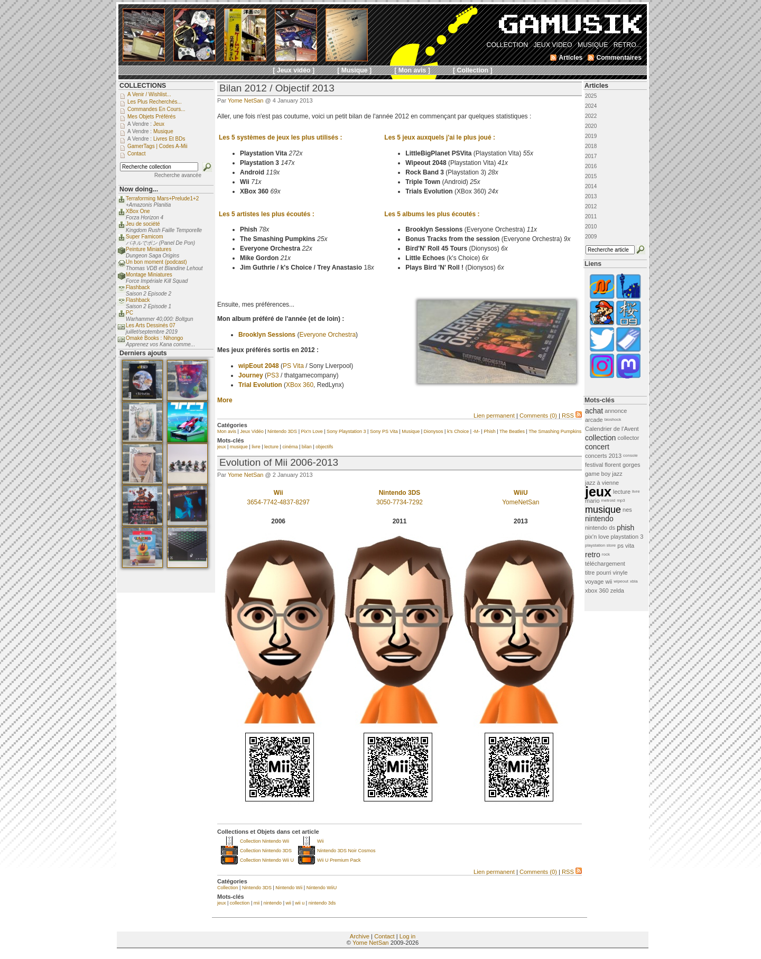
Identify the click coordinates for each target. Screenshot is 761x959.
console (630, 455)
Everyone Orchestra (327, 334)
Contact (384, 936)
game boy (597, 474)
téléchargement (605, 563)
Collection (227, 887)
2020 (591, 126)
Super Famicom (144, 236)
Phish (490, 431)
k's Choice (458, 431)
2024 (591, 106)
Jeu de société (143, 224)
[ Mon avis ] (412, 70)
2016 (591, 166)
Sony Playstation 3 (346, 431)
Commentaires (619, 57)
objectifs (324, 446)
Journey (250, 375)
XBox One (138, 211)
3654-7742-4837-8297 (278, 502)
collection (240, 903)
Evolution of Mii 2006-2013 (278, 462)
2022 (591, 116)
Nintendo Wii (288, 887)
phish (625, 527)
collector (628, 438)
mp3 (621, 500)
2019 (591, 136)
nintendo (273, 903)
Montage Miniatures (149, 275)
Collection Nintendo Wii (264, 841)
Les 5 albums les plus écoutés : (431, 214)
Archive (359, 936)
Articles (596, 85)
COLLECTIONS (142, 85)
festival (594, 465)
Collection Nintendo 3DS (266, 850)
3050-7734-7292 (399, 502)
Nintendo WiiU (322, 887)
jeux (221, 446)
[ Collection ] (473, 70)
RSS (572, 415)
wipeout (621, 581)
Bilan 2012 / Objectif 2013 (277, 88)
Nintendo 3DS (282, 431)
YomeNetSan (520, 502)
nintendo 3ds (322, 903)
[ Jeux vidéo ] (293, 70)
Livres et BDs (169, 139)
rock (606, 554)
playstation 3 (627, 536)
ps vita (625, 545)
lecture (271, 446)
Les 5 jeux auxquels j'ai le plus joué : (439, 137)
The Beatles (512, 431)
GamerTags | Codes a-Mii (157, 146)
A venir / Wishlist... (149, 94)
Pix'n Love (311, 431)
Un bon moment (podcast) (156, 262)
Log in (407, 936)
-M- (476, 431)
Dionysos (433, 431)
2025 (591, 96)
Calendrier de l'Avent (612, 429)
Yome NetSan (245, 100)
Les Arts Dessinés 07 (150, 325)
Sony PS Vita (384, 431)
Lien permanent (494, 415)
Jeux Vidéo (251, 431)
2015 (591, 176)
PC (129, 313)
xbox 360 (597, 590)
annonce (616, 411)
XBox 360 (299, 385)
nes (627, 509)
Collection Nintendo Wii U (267, 860)
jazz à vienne (602, 483)
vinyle (620, 572)
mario (592, 500)
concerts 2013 (603, 456)
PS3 (273, 375)
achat (594, 411)
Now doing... (138, 189)
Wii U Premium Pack (339, 860)
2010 (591, 226)
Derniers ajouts (143, 353)
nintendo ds (600, 527)
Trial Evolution (260, 385)
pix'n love (597, 536)
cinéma (290, 446)
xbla (634, 581)
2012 (591, 206)
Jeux (158, 124)
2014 (591, 186)
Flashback (138, 287)
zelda (617, 590)
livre (256, 446)
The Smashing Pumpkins (554, 431)
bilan (307, 446)
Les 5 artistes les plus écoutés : (266, 214)
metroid (608, 500)
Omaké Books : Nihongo (154, 338)
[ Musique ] (354, 70)
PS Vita (293, 366)
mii (257, 903)
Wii (320, 841)
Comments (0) (538, 415)
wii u (299, 903)
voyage (594, 581)
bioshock (613, 419)
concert (597, 446)
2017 (591, 156)
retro (592, 554)
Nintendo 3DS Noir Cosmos (346, 850)
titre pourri (598, 572)
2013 (591, 196)
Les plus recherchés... (154, 102)
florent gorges (622, 465)
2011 (591, 216)
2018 (591, 146)
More (225, 400)
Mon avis (226, 431)
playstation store (600, 545)
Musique (411, 431)
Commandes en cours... (156, 109)
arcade (594, 420)
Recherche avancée (177, 175)
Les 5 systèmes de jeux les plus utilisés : (280, 137)
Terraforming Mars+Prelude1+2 (162, 198)
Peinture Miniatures (148, 249)
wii (288, 903)
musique (239, 446)
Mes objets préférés (151, 116)
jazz (617, 474)
